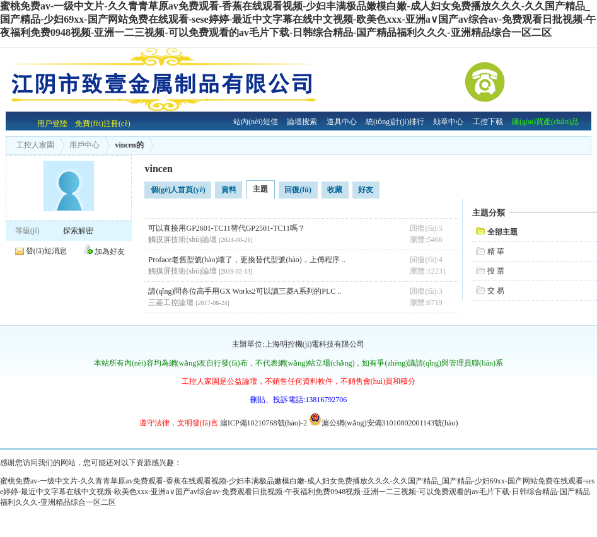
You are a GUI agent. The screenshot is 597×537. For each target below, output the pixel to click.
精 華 (495, 251)
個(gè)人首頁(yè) (178, 189)
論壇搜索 (302, 121)
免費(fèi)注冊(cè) (102, 123)
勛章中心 (448, 121)
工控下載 (488, 121)
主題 (260, 189)
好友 (365, 189)
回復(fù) (297, 189)
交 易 (495, 290)
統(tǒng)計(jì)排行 (395, 121)
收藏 (334, 189)
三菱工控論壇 (171, 302)
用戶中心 (80, 145)
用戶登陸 (52, 123)
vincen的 (124, 145)
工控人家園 (35, 145)
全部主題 (502, 232)
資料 (228, 189)
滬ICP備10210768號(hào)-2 (263, 423)
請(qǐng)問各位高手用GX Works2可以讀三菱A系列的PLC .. (244, 291)
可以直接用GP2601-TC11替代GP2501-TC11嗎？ (226, 228)
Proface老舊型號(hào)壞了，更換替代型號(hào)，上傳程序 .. (246, 259)
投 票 (495, 271)
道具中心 (342, 121)
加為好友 (110, 251)
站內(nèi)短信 (255, 121)
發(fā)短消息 (46, 250)
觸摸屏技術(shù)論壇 (182, 239)
